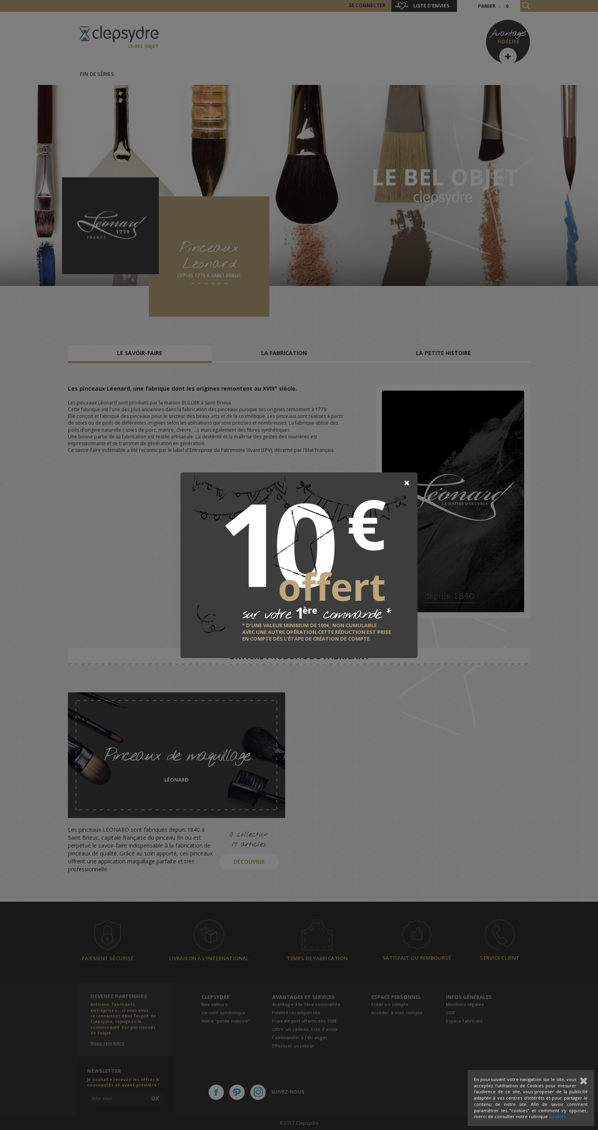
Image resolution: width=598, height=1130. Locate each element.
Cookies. (558, 1116)
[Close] (407, 483)
